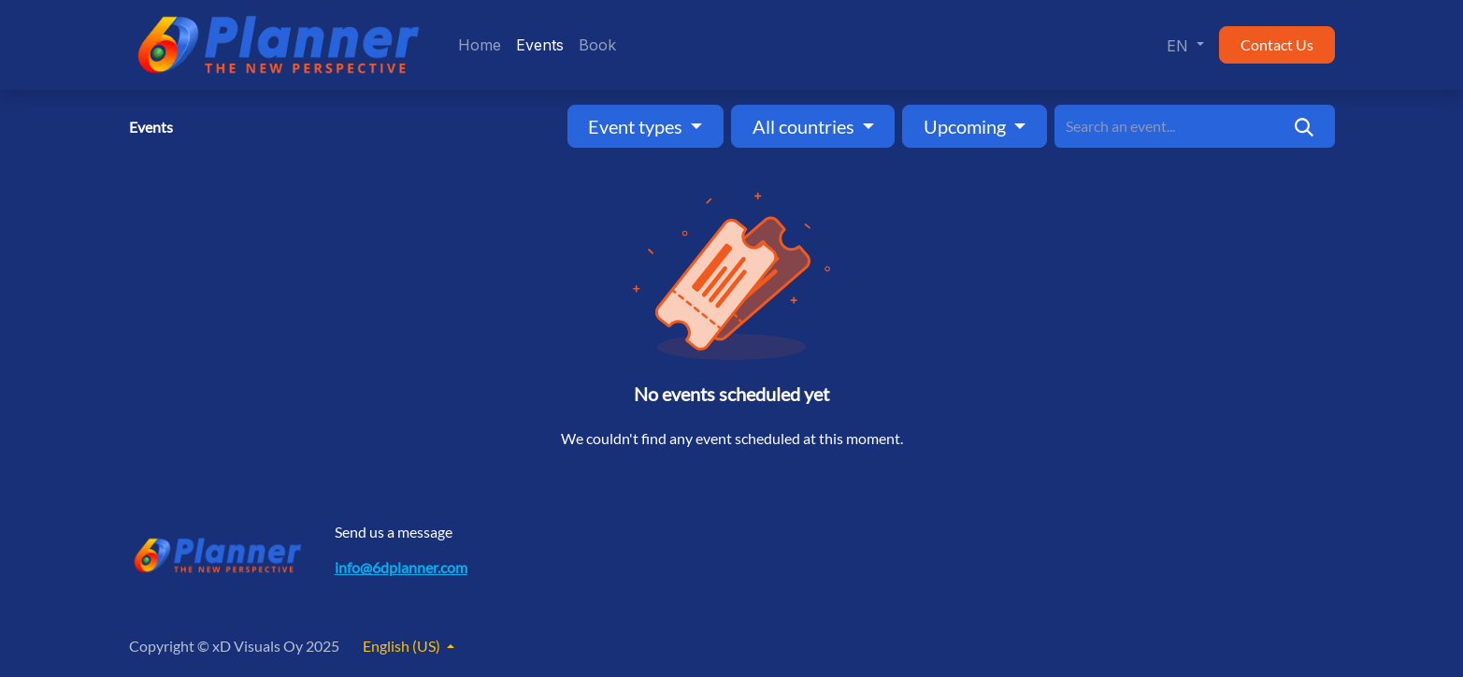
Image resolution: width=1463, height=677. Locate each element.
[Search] (1303, 126)
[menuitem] (480, 45)
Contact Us (1277, 44)
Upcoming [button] (967, 126)
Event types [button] (637, 126)
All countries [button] (805, 126)
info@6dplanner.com (401, 567)
